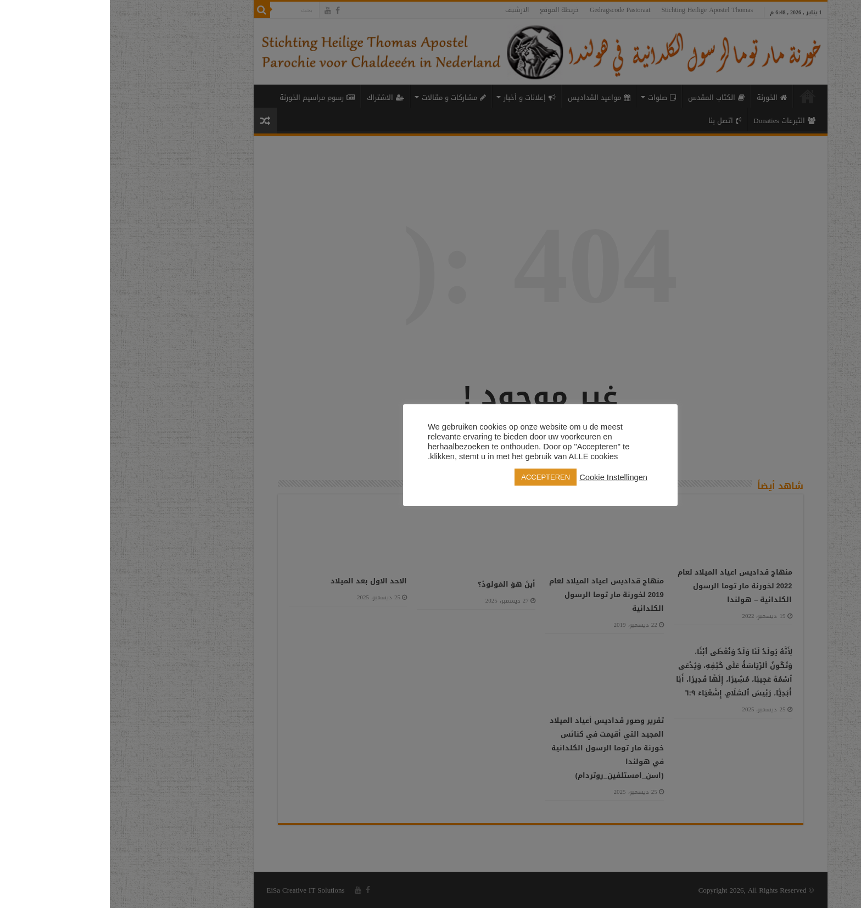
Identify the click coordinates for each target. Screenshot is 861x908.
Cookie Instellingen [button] (503, 477)
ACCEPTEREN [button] (435, 477)
